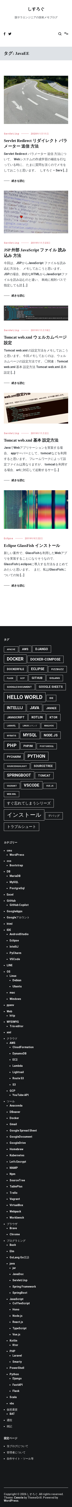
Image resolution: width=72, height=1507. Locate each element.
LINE (9, 965)
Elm (12, 1251)
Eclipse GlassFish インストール (32, 545)
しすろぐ (36, 9)
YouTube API (20, 1095)
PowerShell (17, 1367)
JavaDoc (18, 1274)
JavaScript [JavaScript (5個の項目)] (16, 717)
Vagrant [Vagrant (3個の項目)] (12, 786)
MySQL (14, 882)
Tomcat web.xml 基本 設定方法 (31, 440)
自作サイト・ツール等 (20, 1458)
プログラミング (16, 1240)
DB (8, 871)
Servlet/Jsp (11, 133)
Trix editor (16, 1026)
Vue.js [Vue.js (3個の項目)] (49, 786)
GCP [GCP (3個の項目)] (22, 678)
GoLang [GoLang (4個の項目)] (54, 678)
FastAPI (17, 1384)
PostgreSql (17, 888)
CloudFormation (23, 1047)
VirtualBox (16, 1205)
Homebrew (16, 1149)
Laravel (17, 1355)
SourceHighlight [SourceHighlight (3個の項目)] (17, 766)
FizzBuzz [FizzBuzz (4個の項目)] (57, 669)
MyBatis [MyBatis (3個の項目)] (11, 735)
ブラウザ (12, 1223)
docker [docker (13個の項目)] (15, 659)
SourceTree (17, 1180)
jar (14, 1267)
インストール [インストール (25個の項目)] (24, 815)
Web (9, 1011)
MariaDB (15, 875)
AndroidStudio (19, 934)
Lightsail (18, 1072)
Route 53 (18, 1078)
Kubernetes (17, 1155)
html (9, 923)
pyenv (10, 1005)
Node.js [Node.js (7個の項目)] (51, 735)
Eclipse (8, 538)
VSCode (15, 959)
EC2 (14, 1059)
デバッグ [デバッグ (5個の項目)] (54, 815)
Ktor (15, 1345)
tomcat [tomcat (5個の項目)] (44, 775)
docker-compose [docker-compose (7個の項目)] (45, 659)
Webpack (15, 1211)
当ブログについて (17, 1446)
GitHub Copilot (19, 904)
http (12, 1015)
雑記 (9, 1426)
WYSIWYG (13, 1021)
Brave (13, 1228)
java (12, 1263)
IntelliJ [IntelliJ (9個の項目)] (15, 708)
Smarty (17, 1361)
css (9, 860)
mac (12, 992)
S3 (14, 1084)
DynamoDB (19, 1053)
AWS (12, 1042)
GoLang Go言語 (19, 1257)
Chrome (15, 1234)
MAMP (14, 1167)
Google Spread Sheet (23, 1130)
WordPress (17, 854)
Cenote (18, 1497)
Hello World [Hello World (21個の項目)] (24, 697)
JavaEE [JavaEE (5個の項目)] (51, 708)
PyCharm (15, 953)
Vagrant (15, 1198)
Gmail (13, 1124)
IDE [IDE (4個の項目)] (51, 698)
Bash (13, 1244)
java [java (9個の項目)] (34, 708)
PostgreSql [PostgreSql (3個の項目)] (47, 746)
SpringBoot (19, 1292)
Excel (10, 894)
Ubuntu (17, 986)
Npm (12, 1174)
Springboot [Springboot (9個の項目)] (19, 775)
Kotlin (13, 1340)
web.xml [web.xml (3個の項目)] (11, 794)
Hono (15, 1309)
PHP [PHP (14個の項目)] (12, 745)
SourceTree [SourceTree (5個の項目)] (43, 766)
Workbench (17, 1217)
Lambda (17, 1065)
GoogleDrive (18, 1142)
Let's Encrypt (18, 1161)
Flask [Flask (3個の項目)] (10, 678)
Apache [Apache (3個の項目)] (11, 649)
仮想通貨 (12, 1409)
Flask (15, 1390)
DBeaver (15, 1111)
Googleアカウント (18, 917)
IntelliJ (14, 946)
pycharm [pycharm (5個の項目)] (14, 756)
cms (9, 850)
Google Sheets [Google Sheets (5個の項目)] (51, 687)
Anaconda (16, 1105)
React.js (17, 1321)
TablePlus (16, 1186)
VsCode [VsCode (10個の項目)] (31, 785)
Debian (16, 980)
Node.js (17, 1315)
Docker (14, 1118)
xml (9, 1032)
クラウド (12, 1038)
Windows (15, 998)
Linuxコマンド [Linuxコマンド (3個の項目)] (30, 725)
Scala (13, 1397)
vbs (12, 1403)
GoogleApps (14, 911)
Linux (13, 975)
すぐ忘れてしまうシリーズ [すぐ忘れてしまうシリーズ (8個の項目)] (29, 803)
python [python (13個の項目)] (36, 756)
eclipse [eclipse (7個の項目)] (37, 669)
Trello (13, 1192)
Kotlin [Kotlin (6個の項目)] (37, 717)
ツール (11, 1101)
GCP (12, 1090)
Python (14, 1374)
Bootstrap (16, 865)
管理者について (16, 1452)
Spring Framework (24, 1286)
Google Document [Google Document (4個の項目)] (19, 686)
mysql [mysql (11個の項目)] (30, 735)
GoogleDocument (21, 1136)
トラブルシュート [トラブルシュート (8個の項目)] (21, 827)
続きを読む (18, 180)
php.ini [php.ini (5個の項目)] (28, 746)
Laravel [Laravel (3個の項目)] (11, 725)
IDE (9, 929)
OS (8, 971)
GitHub (11, 900)
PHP (12, 1351)
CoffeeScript (21, 1303)
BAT (12, 1413)
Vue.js (16, 1334)
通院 (9, 1420)
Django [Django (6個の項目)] (41, 649)
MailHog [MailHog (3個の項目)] (49, 725)
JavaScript (16, 1299)
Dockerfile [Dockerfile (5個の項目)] (15, 669)
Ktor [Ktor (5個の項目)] (53, 717)
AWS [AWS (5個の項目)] (25, 649)
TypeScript (19, 1328)
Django (17, 1378)
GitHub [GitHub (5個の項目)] (37, 678)
